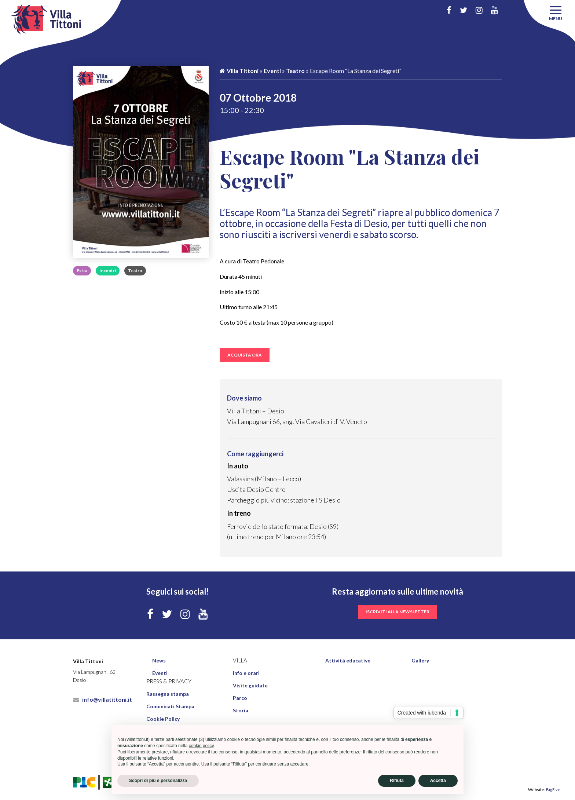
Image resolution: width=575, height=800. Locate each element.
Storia (240, 710)
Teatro (135, 270)
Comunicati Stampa (170, 706)
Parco (240, 698)
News (159, 660)
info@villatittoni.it (102, 699)
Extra (82, 270)
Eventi (272, 70)
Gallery (420, 660)
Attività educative (347, 660)
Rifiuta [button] (396, 780)
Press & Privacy (168, 681)
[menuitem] (189, 660)
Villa (240, 660)
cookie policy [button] (201, 745)
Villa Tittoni (239, 70)
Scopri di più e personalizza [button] (158, 780)
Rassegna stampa (167, 694)
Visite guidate (250, 685)
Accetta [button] (438, 780)
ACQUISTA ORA (244, 355)
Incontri (107, 270)
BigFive (553, 789)
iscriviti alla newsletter (397, 611)
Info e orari (246, 673)
